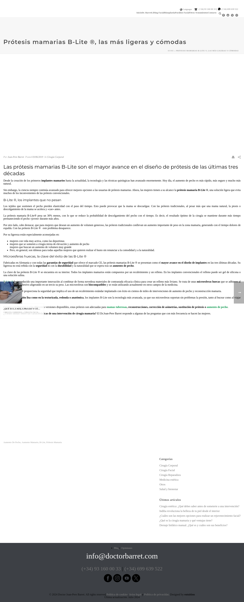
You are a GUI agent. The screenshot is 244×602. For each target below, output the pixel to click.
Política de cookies (117, 594)
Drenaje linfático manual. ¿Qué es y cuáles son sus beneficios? (193, 525)
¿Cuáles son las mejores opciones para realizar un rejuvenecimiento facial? (200, 515)
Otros (162, 484)
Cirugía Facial (167, 470)
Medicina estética (168, 479)
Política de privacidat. (156, 594)
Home (171, 51)
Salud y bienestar (168, 489)
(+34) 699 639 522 (230, 9)
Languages (186, 9)
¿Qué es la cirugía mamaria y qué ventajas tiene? (185, 520)
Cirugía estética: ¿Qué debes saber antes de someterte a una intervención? (199, 506)
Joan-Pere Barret (16, 157)
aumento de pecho (217, 307)
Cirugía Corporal (55, 157)
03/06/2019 (37, 157)
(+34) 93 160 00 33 (207, 9)
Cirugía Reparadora (170, 475)
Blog (116, 548)
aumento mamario (30, 442)
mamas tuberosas (117, 307)
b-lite (42, 442)
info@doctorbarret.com (122, 556)
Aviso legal (135, 594)
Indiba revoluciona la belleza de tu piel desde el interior (189, 511)
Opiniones (126, 548)
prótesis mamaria (54, 442)
